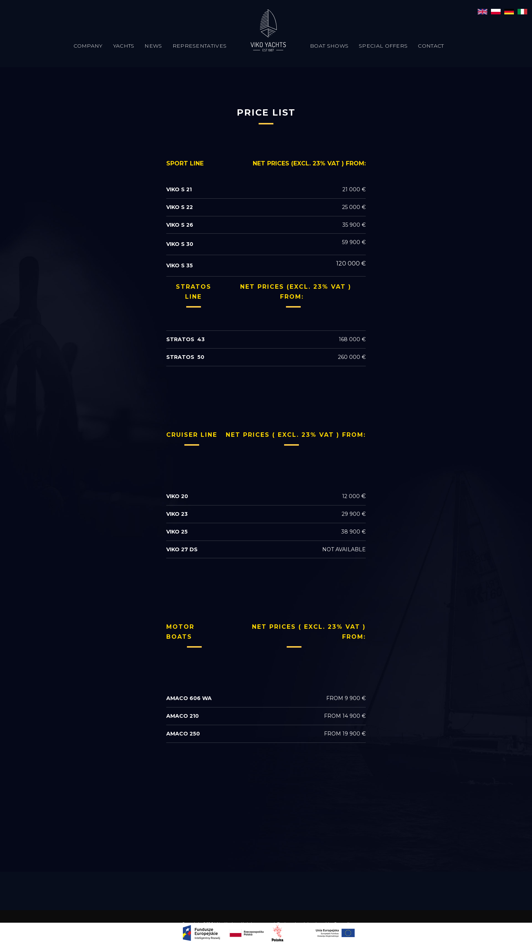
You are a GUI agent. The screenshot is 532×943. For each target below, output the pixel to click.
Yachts (123, 45)
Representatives (200, 45)
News (153, 45)
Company (88, 45)
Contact (431, 45)
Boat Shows (329, 45)
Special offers (383, 45)
